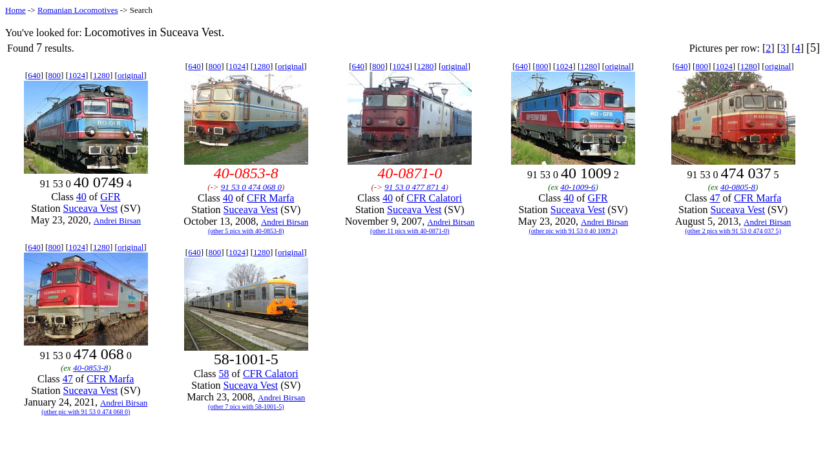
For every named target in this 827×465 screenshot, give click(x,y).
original (130, 75)
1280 (101, 75)
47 (715, 197)
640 (34, 75)
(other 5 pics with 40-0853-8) (246, 230)
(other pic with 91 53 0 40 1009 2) (573, 230)
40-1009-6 (577, 187)
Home (15, 10)
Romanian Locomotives (77, 10)
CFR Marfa (270, 197)
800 (54, 75)
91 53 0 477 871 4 (414, 187)
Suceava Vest (90, 208)
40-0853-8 (90, 368)
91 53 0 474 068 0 (251, 187)
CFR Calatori (434, 197)
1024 (76, 75)
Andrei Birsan (117, 220)
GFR (110, 196)
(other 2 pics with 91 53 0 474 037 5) (733, 230)
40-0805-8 (737, 187)
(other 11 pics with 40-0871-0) (409, 230)
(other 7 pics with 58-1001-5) (246, 406)
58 (224, 373)
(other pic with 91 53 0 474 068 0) (85, 411)
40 (81, 196)
